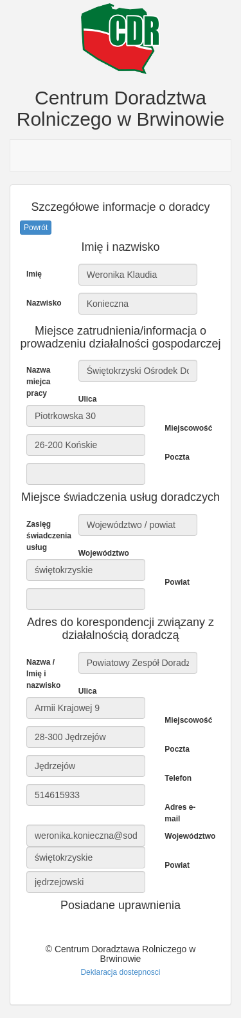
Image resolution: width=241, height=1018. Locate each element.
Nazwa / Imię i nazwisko (43, 674)
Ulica (87, 399)
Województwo (99, 553)
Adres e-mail (180, 813)
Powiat (177, 582)
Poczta (177, 457)
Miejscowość (186, 428)
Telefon (178, 778)
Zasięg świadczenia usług (47, 536)
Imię (34, 274)
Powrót (36, 227)
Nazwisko (44, 303)
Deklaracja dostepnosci (120, 972)
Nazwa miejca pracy (38, 382)
